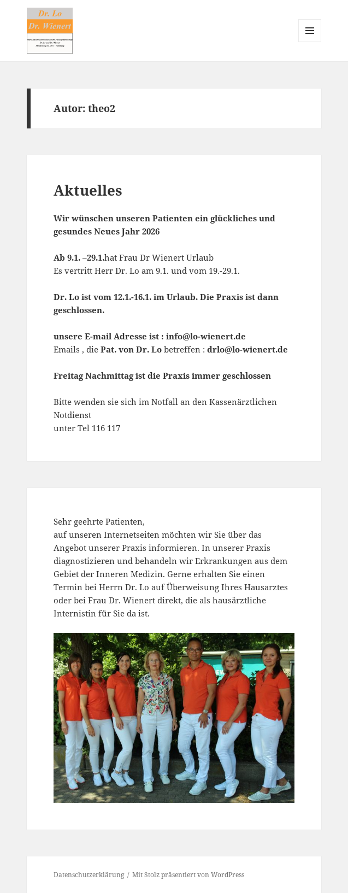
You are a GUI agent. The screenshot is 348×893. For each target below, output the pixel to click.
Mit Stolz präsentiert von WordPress (188, 874)
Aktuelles (88, 190)
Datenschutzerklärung (89, 874)
